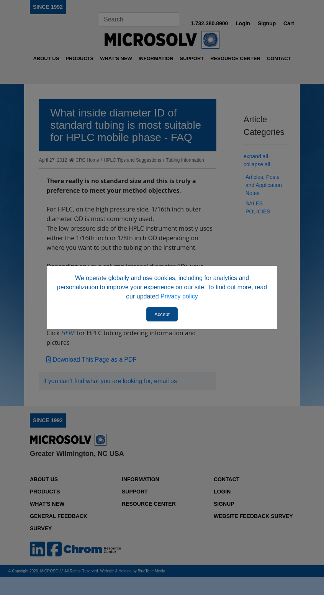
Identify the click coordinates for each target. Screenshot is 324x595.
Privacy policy (179, 296)
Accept (162, 314)
